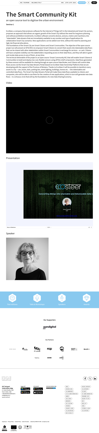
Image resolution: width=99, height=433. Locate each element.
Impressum (4, 421)
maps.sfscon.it (69, 413)
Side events (68, 398)
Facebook (85, 378)
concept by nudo (45, 421)
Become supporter (86, 386)
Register (82, 3)
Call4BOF (84, 391)
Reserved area (69, 389)
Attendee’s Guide (86, 408)
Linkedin (95, 378)
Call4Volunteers (69, 410)
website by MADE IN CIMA (35, 421)
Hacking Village (85, 398)
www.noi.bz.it (6, 397)
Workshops (68, 401)
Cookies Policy (18, 421)
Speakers (62, 300)
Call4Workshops (69, 391)
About (67, 386)
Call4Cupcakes (85, 410)
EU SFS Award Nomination (71, 393)
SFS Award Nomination (87, 393)
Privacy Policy (11, 421)
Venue (83, 406)
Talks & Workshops (37, 300)
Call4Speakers (85, 389)
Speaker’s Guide (69, 408)
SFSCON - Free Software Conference (8, 2)
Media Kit (84, 403)
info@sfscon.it (6, 395)
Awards (86, 300)
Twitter (90, 378)
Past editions (12, 300)
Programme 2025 (85, 396)
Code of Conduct (25, 421)
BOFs (83, 401)
